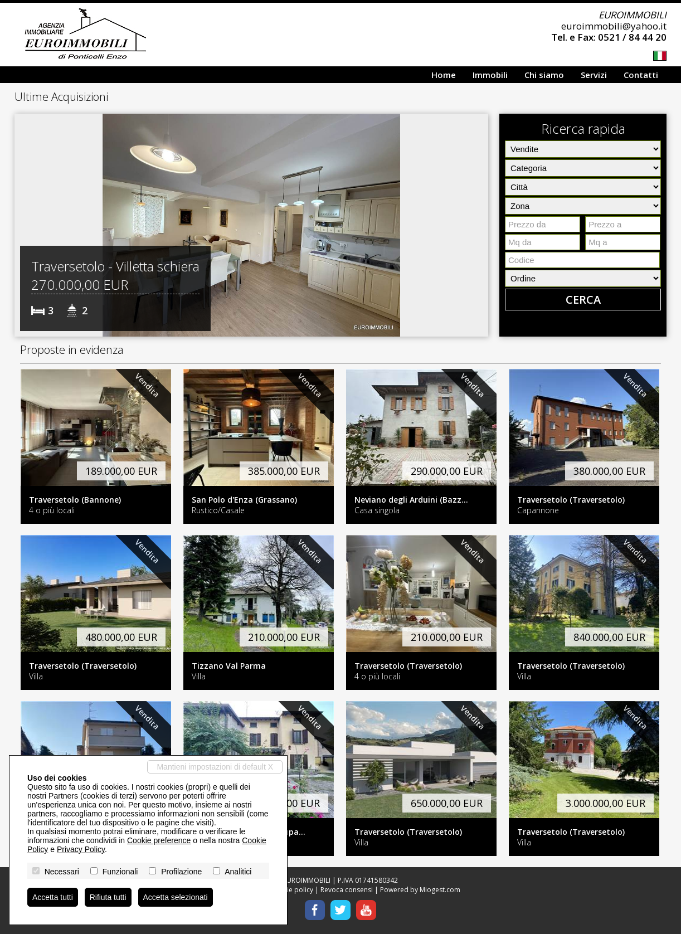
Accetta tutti (52, 897)
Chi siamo (544, 74)
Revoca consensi (346, 889)
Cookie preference (159, 840)
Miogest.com (440, 889)
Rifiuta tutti (108, 897)
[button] (24, 225)
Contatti (641, 74)
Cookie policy (291, 889)
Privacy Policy (81, 849)
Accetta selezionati (175, 897)
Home (443, 74)
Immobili (490, 74)
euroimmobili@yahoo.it (614, 26)
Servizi (594, 74)
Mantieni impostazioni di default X (215, 766)
